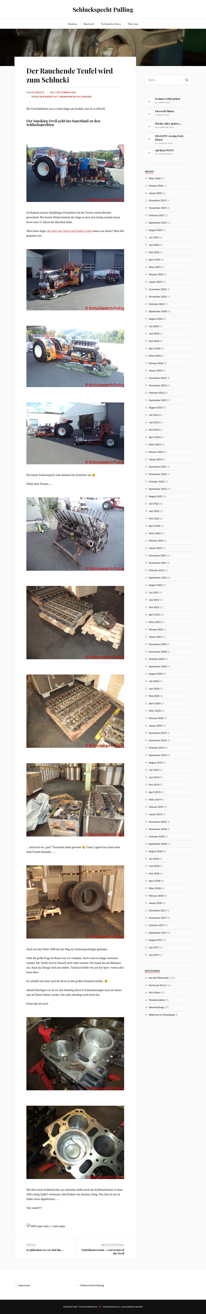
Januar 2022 (155, 547)
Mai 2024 (154, 340)
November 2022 (157, 474)
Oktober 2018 (156, 836)
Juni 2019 (154, 777)
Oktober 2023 (156, 392)
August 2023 (155, 407)
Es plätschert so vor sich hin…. (45, 1250)
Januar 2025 (155, 281)
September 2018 (158, 843)
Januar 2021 (155, 636)
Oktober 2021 (156, 570)
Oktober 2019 (156, 747)
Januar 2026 (155, 193)
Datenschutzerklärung (92, 1285)
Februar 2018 (156, 895)
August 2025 (155, 230)
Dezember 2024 (157, 289)
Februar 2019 (156, 806)
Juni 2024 (154, 333)
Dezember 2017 (157, 910)
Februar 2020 (156, 718)
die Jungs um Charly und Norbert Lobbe (69, 231)
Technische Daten (111, 23)
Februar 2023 (156, 451)
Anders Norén (134, 1307)
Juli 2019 (154, 769)
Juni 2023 (154, 422)
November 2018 (157, 828)
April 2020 (154, 703)
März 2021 (155, 621)
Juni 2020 (154, 688)
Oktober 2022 (156, 481)
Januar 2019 (155, 814)
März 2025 (155, 266)
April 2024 (154, 348)
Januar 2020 (155, 725)
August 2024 (155, 318)
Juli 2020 (154, 681)
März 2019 (155, 799)
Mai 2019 (154, 784)
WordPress (90, 1307)
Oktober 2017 (156, 925)
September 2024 (158, 311)
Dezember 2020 (157, 644)
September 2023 (158, 400)
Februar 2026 (156, 185)
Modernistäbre (157, 999)
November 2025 (157, 207)
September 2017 (158, 932)
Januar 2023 (155, 459)
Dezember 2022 (157, 466)
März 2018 (155, 888)
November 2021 (157, 562)
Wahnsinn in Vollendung (76, 96)
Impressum (24, 1285)
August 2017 (155, 939)
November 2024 (157, 296)
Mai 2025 (154, 252)
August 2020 (155, 673)
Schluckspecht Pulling (103, 9)
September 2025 (158, 222)
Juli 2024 (154, 326)
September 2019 (158, 755)
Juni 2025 (154, 244)
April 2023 (154, 437)
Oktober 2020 (156, 658)
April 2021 (154, 614)
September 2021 (158, 577)
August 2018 (155, 851)
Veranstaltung (156, 1007)
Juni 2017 (154, 954)
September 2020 (158, 666)
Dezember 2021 (157, 555)
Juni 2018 (154, 865)
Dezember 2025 (157, 200)
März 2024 (155, 355)
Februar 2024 (156, 363)
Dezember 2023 (157, 377)
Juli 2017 (154, 947)
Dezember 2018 (157, 821)
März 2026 (155, 178)
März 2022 (155, 533)
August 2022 (155, 496)
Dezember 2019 (157, 732)
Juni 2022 (154, 511)
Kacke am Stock (157, 985)
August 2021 (155, 584)
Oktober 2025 (156, 215)
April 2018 (154, 880)
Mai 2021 (154, 607)
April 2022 (154, 525)
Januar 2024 (155, 370)
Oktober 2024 (156, 303)
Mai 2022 (154, 518)
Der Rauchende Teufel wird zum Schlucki (69, 75)
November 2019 (157, 740)
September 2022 (158, 488)
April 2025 (154, 259)
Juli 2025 (154, 237)
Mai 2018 (154, 873)
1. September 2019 (65, 92)
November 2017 (157, 917)
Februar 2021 (156, 629)
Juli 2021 (154, 592)
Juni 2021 (154, 599)
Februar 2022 (156, 540)
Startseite (89, 23)
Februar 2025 (156, 274)
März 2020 (155, 710)
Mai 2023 (154, 429)
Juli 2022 (154, 503)
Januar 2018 (155, 902)
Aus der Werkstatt (46, 96)
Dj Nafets (38, 92)
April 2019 (154, 792)
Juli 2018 (154, 858)
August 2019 (155, 762)
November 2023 (157, 385)
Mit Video (154, 992)
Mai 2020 (154, 695)
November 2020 (157, 651)
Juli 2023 (154, 414)
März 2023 (155, 444)
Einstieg (72, 23)
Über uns (133, 23)
